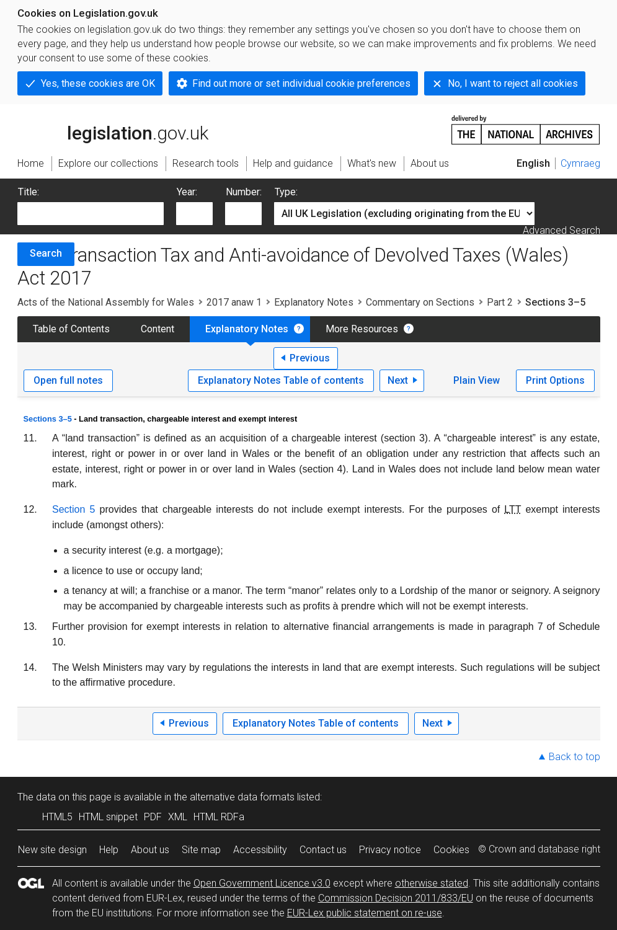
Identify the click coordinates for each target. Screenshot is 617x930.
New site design (52, 850)
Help (108, 850)
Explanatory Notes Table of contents (281, 380)
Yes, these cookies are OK (98, 83)
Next (398, 380)
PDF (153, 817)
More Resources (362, 329)
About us (150, 850)
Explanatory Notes (313, 302)
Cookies (451, 850)
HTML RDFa (218, 817)
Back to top (574, 757)
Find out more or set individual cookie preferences (301, 83)
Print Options (555, 380)
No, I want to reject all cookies (513, 83)
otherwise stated (431, 883)
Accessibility (260, 850)
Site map (201, 850)
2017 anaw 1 (234, 302)
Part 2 (500, 302)
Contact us (323, 850)
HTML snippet (108, 817)
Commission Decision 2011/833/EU (395, 898)
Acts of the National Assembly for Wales (105, 302)
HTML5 (57, 817)
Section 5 (73, 509)
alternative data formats (242, 797)
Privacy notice (390, 850)
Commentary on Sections (420, 302)
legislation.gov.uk (112, 129)
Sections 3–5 (48, 418)
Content (157, 329)
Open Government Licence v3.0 (262, 883)
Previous (310, 358)
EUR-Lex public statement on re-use (364, 913)
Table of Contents (71, 329)
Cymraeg (580, 163)
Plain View (476, 380)
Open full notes (68, 380)
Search (46, 253)
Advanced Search (561, 230)
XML (177, 817)
